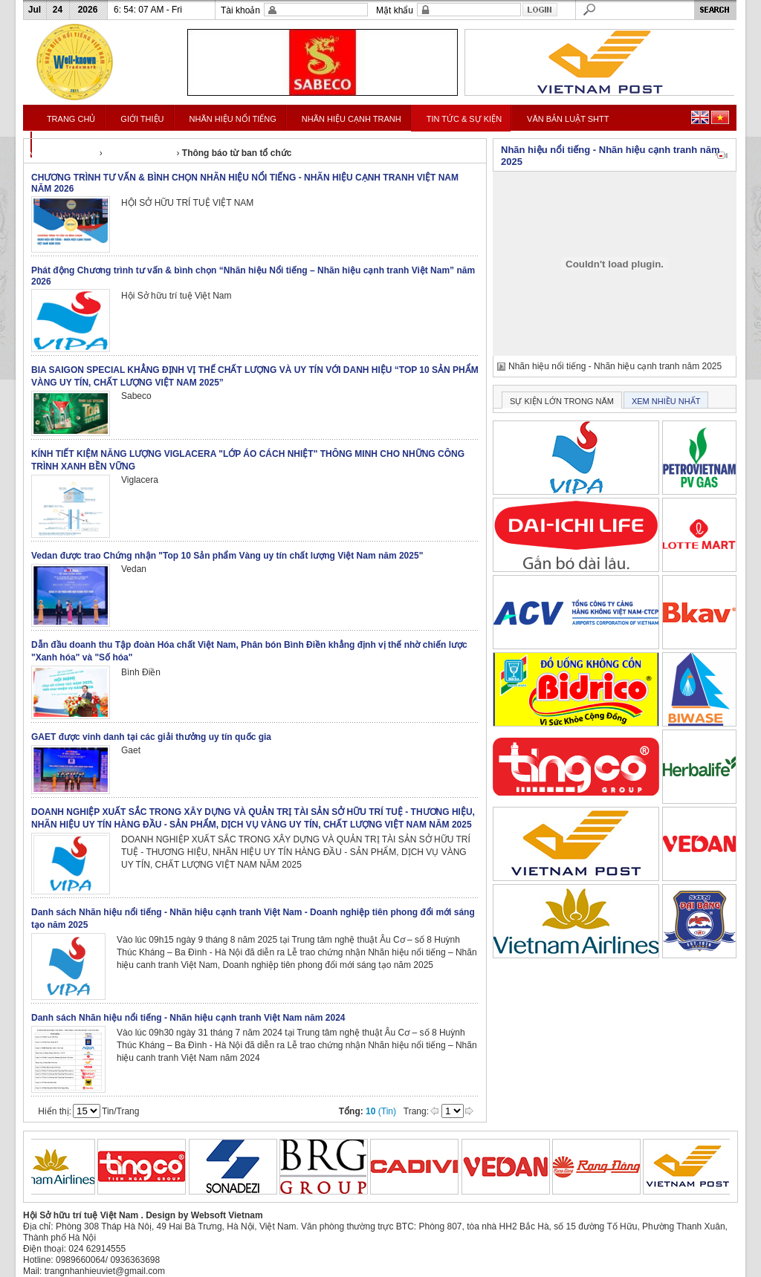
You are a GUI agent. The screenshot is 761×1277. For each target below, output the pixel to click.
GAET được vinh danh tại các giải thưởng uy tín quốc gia (151, 737)
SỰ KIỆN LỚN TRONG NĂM (562, 401)
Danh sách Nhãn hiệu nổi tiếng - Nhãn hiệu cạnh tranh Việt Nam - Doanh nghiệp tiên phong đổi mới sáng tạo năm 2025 (253, 918)
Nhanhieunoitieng (62, 153)
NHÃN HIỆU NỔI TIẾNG (233, 118)
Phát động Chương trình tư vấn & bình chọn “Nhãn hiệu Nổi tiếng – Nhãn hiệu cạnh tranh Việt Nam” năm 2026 (253, 276)
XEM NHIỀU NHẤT (666, 401)
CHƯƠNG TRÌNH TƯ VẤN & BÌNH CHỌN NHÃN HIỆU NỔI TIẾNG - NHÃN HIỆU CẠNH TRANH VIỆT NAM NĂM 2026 (245, 183)
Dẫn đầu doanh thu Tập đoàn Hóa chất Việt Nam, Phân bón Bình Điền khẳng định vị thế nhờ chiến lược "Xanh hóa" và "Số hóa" (249, 651)
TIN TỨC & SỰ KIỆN (464, 118)
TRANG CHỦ (71, 118)
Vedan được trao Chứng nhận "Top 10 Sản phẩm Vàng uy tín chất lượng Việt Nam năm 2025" (227, 555)
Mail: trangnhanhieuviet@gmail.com (94, 1271)
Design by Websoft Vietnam (204, 1215)
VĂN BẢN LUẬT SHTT (568, 118)
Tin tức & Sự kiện (139, 153)
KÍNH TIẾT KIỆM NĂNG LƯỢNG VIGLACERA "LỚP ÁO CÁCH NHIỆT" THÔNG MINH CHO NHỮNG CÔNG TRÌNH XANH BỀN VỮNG (247, 460)
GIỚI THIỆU (141, 118)
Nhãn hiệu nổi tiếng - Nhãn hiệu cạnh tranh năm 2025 (615, 366)
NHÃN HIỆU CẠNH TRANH (351, 118)
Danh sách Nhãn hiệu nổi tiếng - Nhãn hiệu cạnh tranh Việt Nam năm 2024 (188, 1018)
